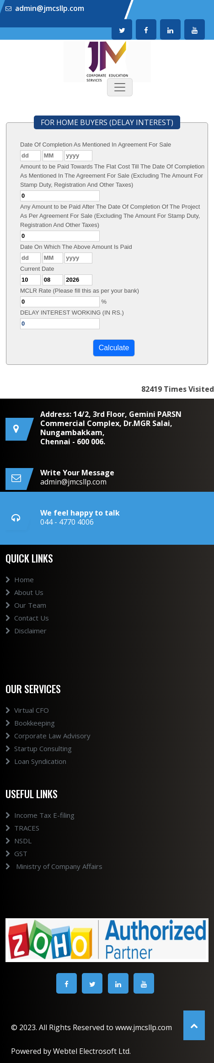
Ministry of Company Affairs (53, 866)
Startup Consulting (38, 748)
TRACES (22, 827)
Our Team (25, 605)
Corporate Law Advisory (48, 735)
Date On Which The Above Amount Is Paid (76, 246)
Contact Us (27, 617)
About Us (24, 592)
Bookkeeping (30, 722)
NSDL (18, 840)
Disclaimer (26, 630)
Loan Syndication (35, 761)
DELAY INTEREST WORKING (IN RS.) (72, 312)
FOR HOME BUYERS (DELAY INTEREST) (107, 122)
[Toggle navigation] (120, 87)
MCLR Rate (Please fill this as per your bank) (79, 290)
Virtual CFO (27, 710)
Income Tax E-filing (40, 815)
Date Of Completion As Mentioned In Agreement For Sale (95, 144)
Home (19, 579)
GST (16, 853)
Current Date (37, 268)
